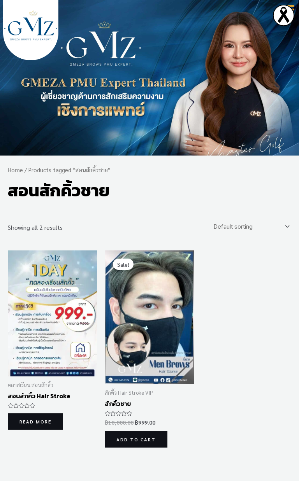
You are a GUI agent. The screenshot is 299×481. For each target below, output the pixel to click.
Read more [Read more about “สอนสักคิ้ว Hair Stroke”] (35, 421)
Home (15, 169)
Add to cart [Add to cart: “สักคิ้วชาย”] (136, 439)
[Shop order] (250, 226)
